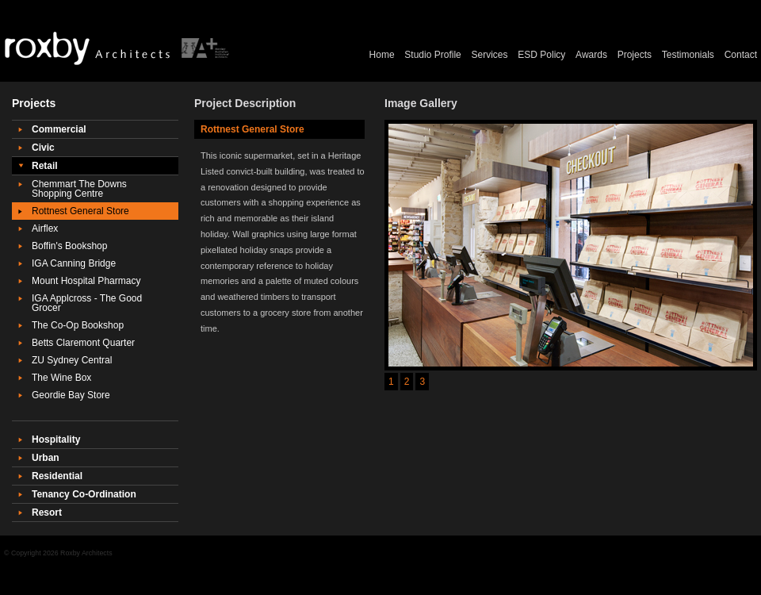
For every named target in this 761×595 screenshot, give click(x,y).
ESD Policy (541, 55)
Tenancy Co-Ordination (84, 494)
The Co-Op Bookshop (78, 325)
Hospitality (56, 439)
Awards (591, 55)
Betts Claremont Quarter (83, 342)
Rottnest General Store (80, 211)
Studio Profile (432, 55)
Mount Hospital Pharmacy (86, 280)
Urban (45, 457)
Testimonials (688, 55)
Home (382, 55)
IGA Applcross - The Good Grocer (87, 303)
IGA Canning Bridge (74, 263)
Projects (635, 55)
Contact (741, 55)
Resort (47, 512)
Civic (43, 147)
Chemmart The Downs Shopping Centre (79, 188)
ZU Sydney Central (72, 360)
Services (490, 55)
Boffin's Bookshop (69, 245)
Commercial (59, 129)
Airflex (45, 228)
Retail (45, 165)
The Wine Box (61, 377)
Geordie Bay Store (71, 395)
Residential (57, 476)
